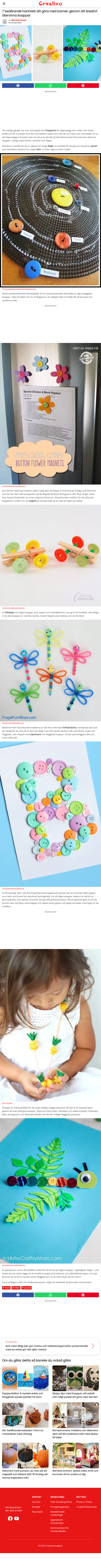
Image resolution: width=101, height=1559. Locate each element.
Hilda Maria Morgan (18, 20)
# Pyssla (26, 1287)
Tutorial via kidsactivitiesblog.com (13, 486)
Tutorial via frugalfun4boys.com (13, 723)
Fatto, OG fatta (7, 1103)
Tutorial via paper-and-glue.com (13, 888)
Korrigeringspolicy (60, 1506)
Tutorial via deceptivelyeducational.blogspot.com (19, 289)
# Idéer (16, 1287)
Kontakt (36, 1506)
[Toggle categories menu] (4, 3)
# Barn (6, 1287)
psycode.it (37, 1511)
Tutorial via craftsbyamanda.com (13, 608)
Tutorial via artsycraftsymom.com (13, 1265)
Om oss (36, 1501)
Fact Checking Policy (61, 1501)
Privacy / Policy (84, 1501)
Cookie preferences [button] (86, 1506)
